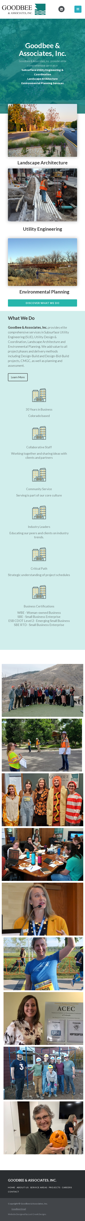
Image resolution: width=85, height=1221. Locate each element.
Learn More (18, 377)
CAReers (67, 1187)
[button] (77, 9)
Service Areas (38, 1187)
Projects (54, 1187)
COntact (13, 1191)
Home (11, 1187)
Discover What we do (42, 302)
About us (23, 1187)
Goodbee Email (18, 1209)
